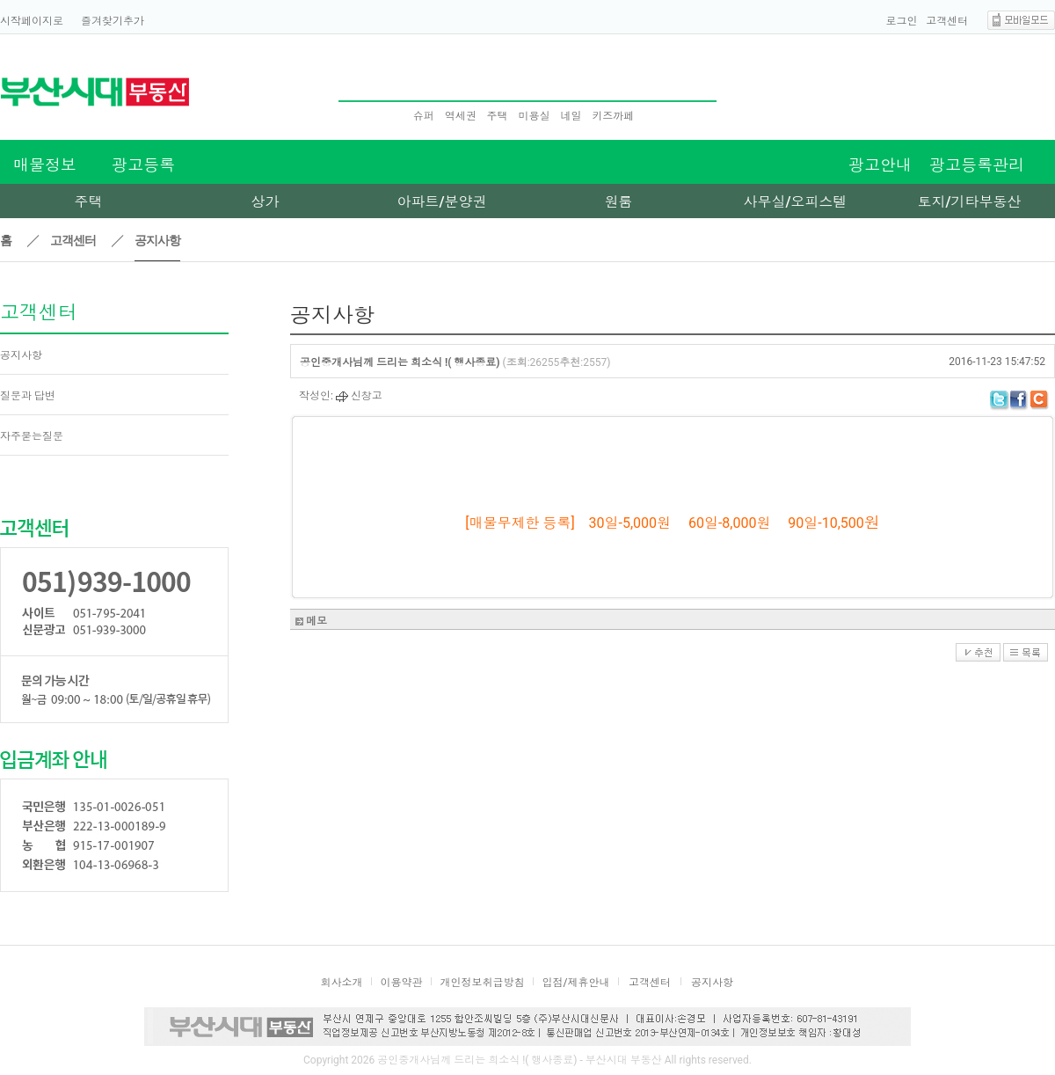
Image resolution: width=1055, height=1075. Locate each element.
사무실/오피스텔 (795, 202)
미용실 (533, 116)
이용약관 (402, 982)
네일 (570, 116)
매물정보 (44, 165)
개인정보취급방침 (482, 982)
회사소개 (342, 982)
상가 (265, 202)
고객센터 (947, 21)
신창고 (359, 396)
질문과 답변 (27, 396)
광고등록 (143, 165)
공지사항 (21, 355)
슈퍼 (423, 116)
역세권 (461, 116)
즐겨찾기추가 (112, 21)
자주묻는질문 (31, 436)
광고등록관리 (976, 165)
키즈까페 (613, 116)
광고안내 (880, 165)
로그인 (902, 21)
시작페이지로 (31, 21)
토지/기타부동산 (969, 202)
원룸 (619, 202)
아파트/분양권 (441, 202)
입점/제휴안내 (576, 982)
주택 (497, 116)
